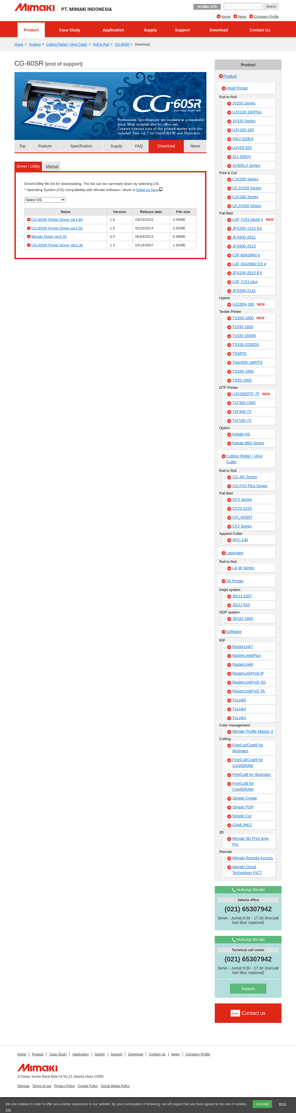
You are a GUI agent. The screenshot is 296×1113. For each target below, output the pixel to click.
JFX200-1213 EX (247, 228)
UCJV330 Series (246, 188)
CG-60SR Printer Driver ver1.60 (57, 219)
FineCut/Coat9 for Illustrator (247, 748)
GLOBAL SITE (207, 7)
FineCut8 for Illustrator (251, 774)
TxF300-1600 (243, 402)
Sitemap (23, 1086)
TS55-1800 (241, 380)
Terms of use (41, 1086)
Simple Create (244, 798)
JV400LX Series (246, 165)
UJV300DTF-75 (251, 394)
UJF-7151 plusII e (253, 219)
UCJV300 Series (246, 206)
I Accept (262, 1104)
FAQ (139, 146)
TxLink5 (239, 700)
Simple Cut (241, 816)
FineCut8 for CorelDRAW (243, 786)
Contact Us (260, 30)
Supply (150, 30)
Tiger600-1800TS (247, 362)
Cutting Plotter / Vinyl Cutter (66, 44)
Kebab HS (241, 434)
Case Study (69, 30)
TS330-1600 (243, 371)
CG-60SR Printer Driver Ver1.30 (57, 245)
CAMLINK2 (242, 825)
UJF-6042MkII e (246, 255)
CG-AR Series (244, 477)
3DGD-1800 (242, 618)
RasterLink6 (242, 664)
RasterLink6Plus (246, 655)
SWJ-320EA (242, 139)
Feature (44, 146)
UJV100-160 (243, 130)
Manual (52, 166)
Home (226, 17)
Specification (81, 146)
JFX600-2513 (244, 246)
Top (22, 146)
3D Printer (235, 581)
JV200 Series (243, 103)
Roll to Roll (101, 44)
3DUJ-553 (241, 605)
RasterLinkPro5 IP (248, 673)
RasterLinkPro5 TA (248, 691)
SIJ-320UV (241, 156)
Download (218, 30)
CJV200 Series (245, 179)
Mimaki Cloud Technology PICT (247, 870)
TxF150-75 (241, 420)
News (242, 17)
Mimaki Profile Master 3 (252, 731)
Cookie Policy (88, 1086)
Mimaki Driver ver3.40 (48, 236)
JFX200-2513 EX (247, 273)
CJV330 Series (245, 197)
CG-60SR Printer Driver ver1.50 (57, 228)
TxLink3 (239, 718)
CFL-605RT (242, 517)
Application (113, 30)
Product (31, 30)
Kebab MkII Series (248, 443)
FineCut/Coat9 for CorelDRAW (247, 763)
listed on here (147, 190)
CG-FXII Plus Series (249, 486)
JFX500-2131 (244, 290)
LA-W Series (243, 568)
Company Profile (266, 17)
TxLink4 (239, 709)
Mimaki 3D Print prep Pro (250, 841)
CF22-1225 (242, 508)
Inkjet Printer (237, 88)
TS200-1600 (248, 318)
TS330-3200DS (245, 344)
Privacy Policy (64, 1086)
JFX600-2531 (244, 237)
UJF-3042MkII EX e (249, 264)
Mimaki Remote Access (252, 858)
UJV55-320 (242, 147)
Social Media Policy (115, 1086)
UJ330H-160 (248, 304)
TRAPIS (239, 353)
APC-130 (240, 540)
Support (182, 30)
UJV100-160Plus (247, 112)
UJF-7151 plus (245, 282)
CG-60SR (122, 44)
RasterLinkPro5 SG (249, 682)
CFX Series (242, 499)
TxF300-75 (241, 411)
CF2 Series (242, 526)
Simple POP (242, 807)
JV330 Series (243, 121)
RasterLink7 (242, 646)
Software (233, 631)
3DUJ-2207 (242, 596)
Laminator (234, 553)
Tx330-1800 (242, 327)
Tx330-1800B (244, 335)
